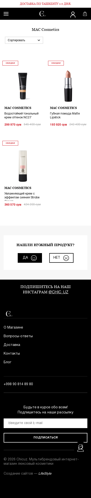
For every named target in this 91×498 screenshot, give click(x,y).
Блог (7, 362)
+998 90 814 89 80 (18, 384)
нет (61, 258)
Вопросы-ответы (18, 336)
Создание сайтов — (27, 473)
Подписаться (45, 437)
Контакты (12, 353)
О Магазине (13, 327)
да (30, 258)
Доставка (12, 345)
